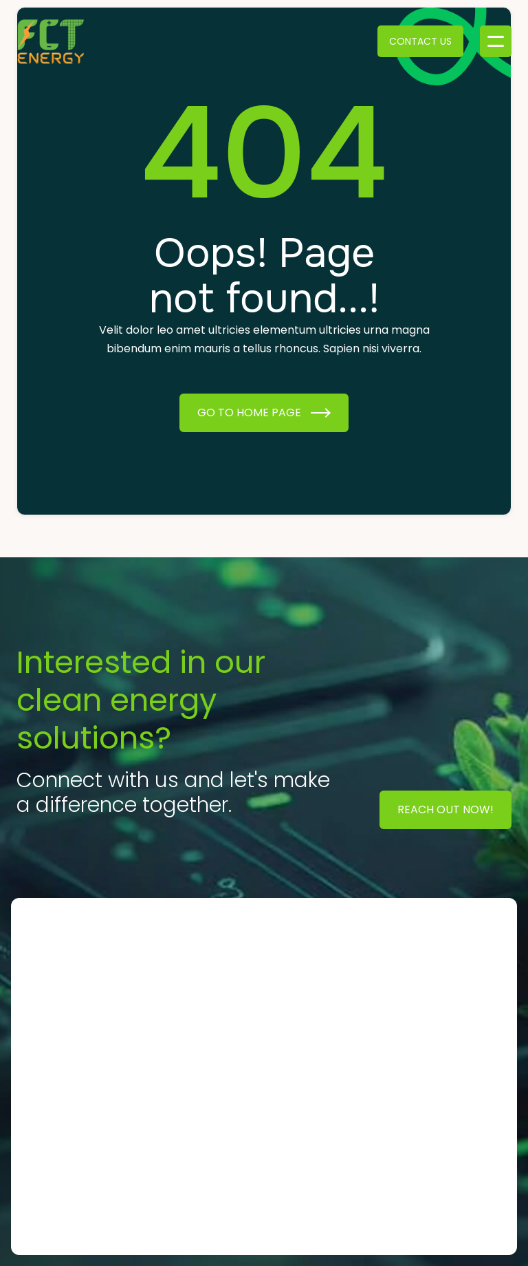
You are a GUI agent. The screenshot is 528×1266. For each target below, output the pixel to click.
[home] (50, 41)
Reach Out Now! (445, 809)
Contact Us (420, 41)
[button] (496, 41)
